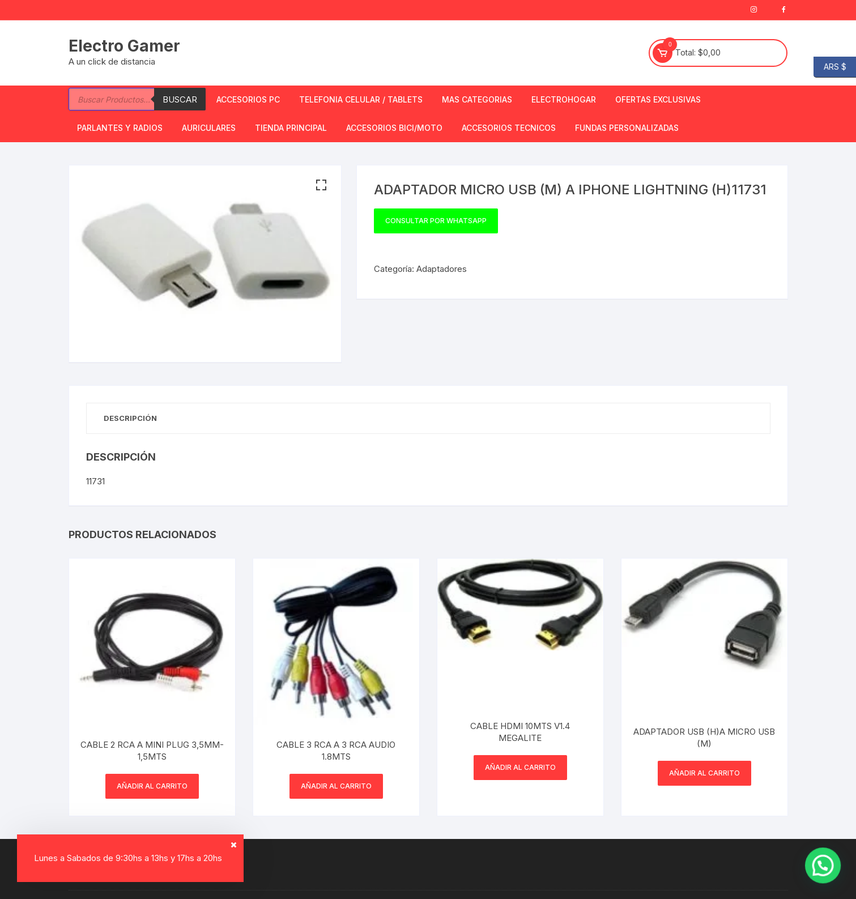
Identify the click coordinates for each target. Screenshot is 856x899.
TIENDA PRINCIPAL (291, 128)
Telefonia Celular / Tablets (361, 99)
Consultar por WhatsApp (436, 220)
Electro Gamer (124, 46)
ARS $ (830, 67)
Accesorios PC (248, 99)
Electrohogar (563, 99)
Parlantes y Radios (120, 128)
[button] (321, 185)
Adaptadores (441, 268)
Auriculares (209, 128)
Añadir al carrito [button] (152, 786)
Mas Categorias (477, 99)
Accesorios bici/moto (394, 128)
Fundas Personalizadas (627, 128)
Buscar (180, 99)
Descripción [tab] (130, 418)
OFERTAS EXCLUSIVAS (658, 99)
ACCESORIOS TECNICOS (509, 128)
